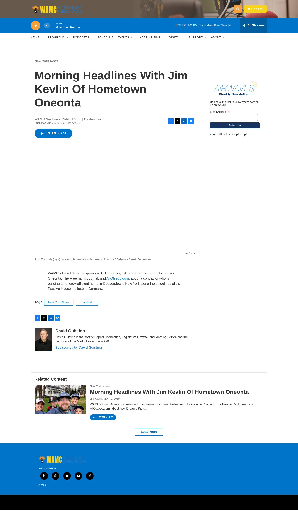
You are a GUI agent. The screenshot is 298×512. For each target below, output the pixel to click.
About (216, 39)
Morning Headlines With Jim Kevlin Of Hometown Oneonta (169, 394)
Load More (149, 434)
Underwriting (149, 39)
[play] (35, 28)
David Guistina (70, 333)
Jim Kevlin (87, 304)
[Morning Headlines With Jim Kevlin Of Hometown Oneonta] (60, 401)
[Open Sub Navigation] (42, 39)
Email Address (220, 114)
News (35, 39)
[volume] (47, 27)
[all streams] (253, 27)
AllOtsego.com (117, 280)
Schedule (105, 39)
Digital (174, 39)
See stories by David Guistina (79, 349)
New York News (46, 63)
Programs (56, 39)
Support (196, 39)
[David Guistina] (43, 342)
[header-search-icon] (238, 10)
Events (123, 39)
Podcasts (81, 39)
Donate (257, 10)
